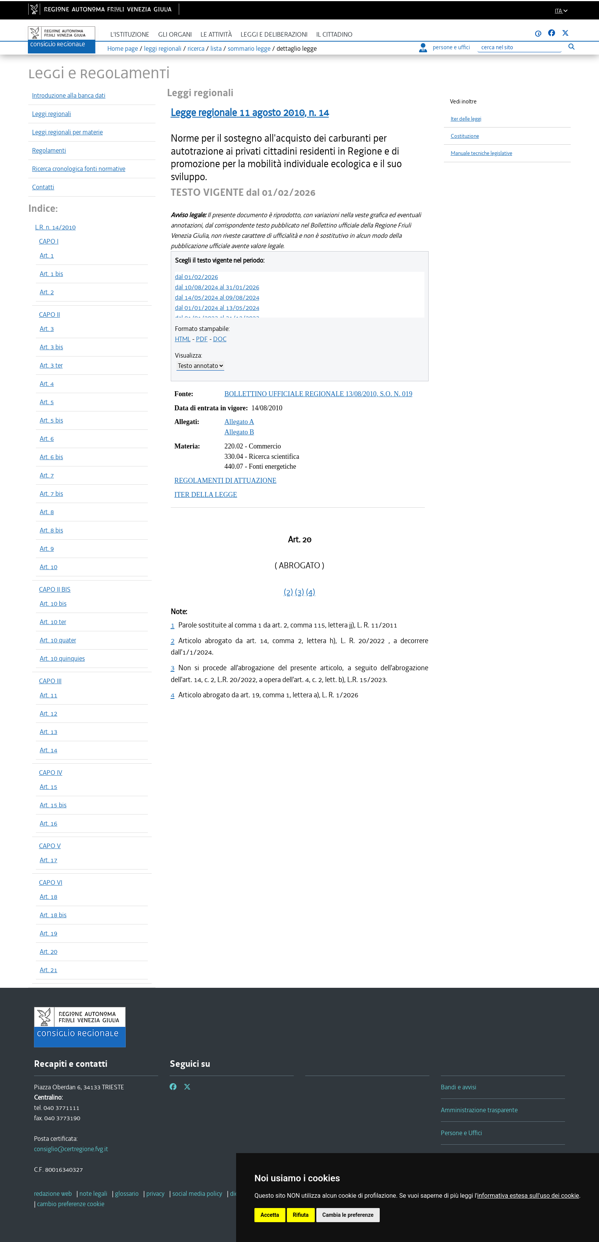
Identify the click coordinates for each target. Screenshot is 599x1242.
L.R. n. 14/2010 (55, 227)
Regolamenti (49, 150)
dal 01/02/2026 (196, 277)
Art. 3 (47, 328)
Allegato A (239, 422)
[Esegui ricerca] (571, 46)
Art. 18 (48, 896)
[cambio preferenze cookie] (70, 1204)
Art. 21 (48, 970)
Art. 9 (47, 548)
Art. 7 (47, 475)
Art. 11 (48, 695)
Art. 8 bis (51, 530)
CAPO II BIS (55, 589)
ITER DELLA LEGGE (206, 494)
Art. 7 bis (51, 493)
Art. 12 (48, 713)
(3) (299, 592)
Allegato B (239, 432)
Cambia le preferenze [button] (348, 1215)
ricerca (196, 48)
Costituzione (465, 136)
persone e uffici (444, 47)
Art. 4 (47, 383)
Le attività (216, 35)
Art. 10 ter (53, 622)
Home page (122, 48)
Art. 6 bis (51, 457)
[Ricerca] (520, 47)
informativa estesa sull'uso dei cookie (528, 1195)
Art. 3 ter (51, 365)
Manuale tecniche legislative (481, 153)
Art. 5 (47, 402)
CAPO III (50, 681)
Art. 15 (48, 786)
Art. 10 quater (58, 640)
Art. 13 (48, 731)
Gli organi (175, 35)
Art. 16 (48, 823)
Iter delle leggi (466, 119)
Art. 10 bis (53, 603)
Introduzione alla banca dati (68, 95)
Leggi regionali (51, 114)
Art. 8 (47, 512)
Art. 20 (48, 951)
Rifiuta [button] (301, 1215)
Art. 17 (48, 860)
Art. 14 (48, 750)
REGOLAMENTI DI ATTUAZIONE (226, 480)
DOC (220, 339)
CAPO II (49, 314)
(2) (288, 592)
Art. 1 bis (51, 273)
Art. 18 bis (53, 915)
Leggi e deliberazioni (274, 35)
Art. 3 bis (51, 347)
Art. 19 (48, 933)
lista (216, 48)
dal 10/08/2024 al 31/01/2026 (217, 287)
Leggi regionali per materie (67, 132)
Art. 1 (47, 255)
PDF (202, 339)
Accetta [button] (270, 1215)
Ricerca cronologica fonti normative (78, 169)
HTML (183, 339)
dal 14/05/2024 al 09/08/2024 (217, 297)
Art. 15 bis (53, 805)
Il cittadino (334, 35)
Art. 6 (47, 438)
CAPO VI (50, 882)
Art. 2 (47, 292)
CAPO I (48, 241)
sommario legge (249, 48)
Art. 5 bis (51, 420)
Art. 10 (48, 567)
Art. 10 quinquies (62, 658)
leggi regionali (162, 48)
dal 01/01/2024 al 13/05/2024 (217, 307)
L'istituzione (129, 35)
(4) (310, 592)
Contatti (43, 187)
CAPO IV (50, 772)
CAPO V (50, 846)
